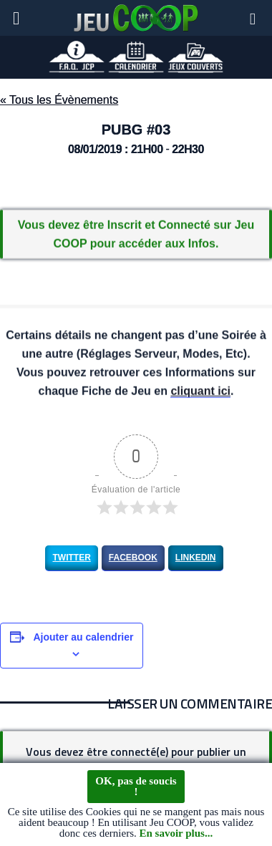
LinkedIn (195, 558)
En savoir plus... (176, 834)
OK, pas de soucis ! (135, 787)
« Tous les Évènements (59, 100)
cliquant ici (200, 392)
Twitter (71, 558)
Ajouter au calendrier (83, 637)
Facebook (133, 558)
